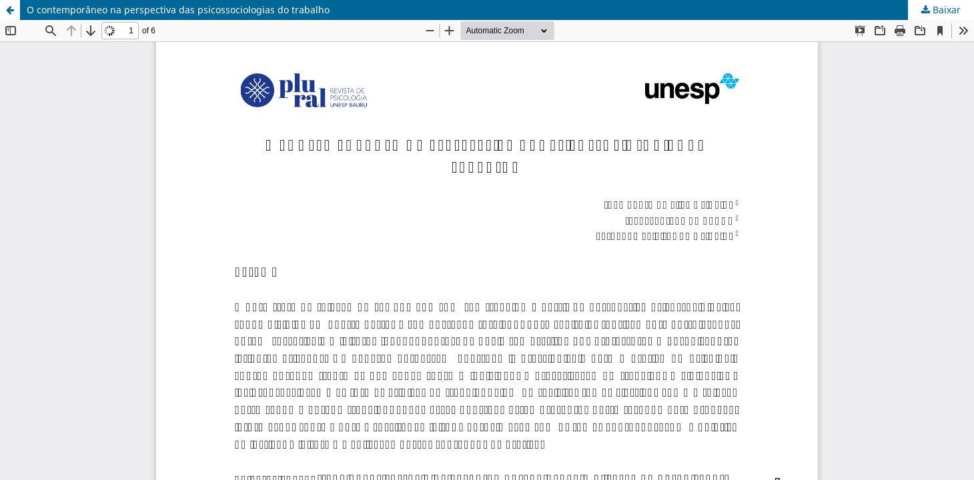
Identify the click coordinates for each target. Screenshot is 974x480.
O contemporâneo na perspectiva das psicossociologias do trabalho (178, 9)
